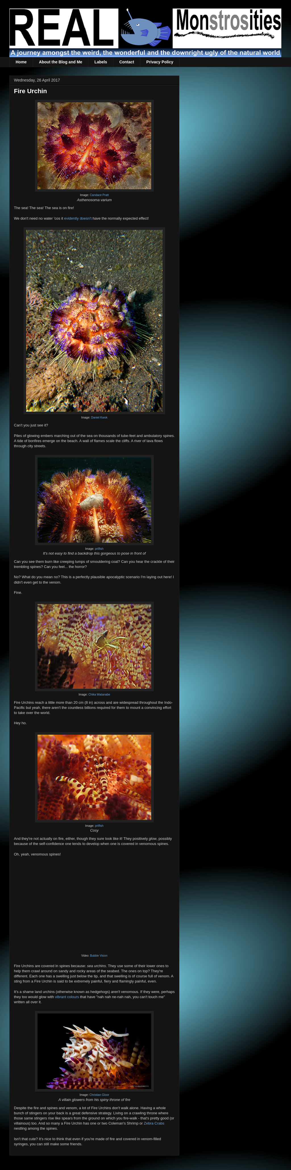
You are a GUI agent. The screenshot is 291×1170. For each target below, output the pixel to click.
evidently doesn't (78, 218)
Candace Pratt (99, 195)
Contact (126, 62)
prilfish (99, 548)
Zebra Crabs (154, 1123)
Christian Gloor (99, 1094)
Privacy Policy (159, 62)
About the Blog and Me (60, 62)
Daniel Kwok (99, 417)
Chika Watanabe (99, 694)
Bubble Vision (98, 955)
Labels (100, 62)
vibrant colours (67, 997)
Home (21, 62)
